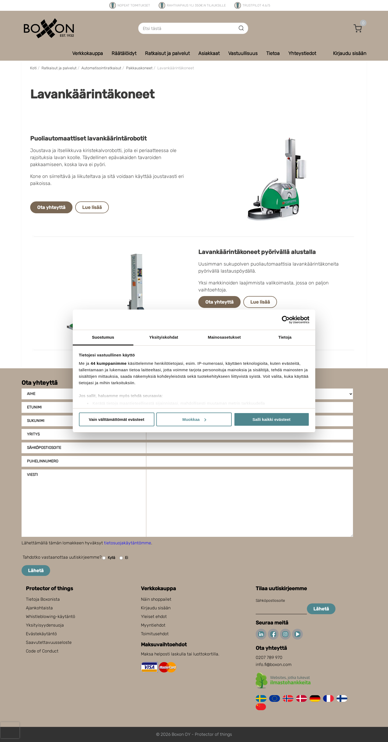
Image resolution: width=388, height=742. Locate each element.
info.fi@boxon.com (274, 664)
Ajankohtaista (39, 607)
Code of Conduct (42, 651)
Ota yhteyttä (51, 207)
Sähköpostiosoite (44, 447)
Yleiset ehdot (154, 616)
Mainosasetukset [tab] (224, 337)
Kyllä (108, 558)
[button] (357, 28)
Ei (123, 558)
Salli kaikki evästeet (271, 419)
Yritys (33, 434)
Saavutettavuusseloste (49, 642)
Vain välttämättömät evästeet (116, 419)
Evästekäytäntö (41, 633)
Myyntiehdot (153, 625)
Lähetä (36, 570)
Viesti (32, 474)
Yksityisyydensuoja (45, 625)
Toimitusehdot (155, 633)
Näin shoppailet (156, 599)
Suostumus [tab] (103, 337)
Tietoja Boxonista (43, 599)
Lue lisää (92, 207)
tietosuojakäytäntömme (127, 542)
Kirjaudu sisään (156, 607)
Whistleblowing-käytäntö (50, 616)
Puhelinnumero (42, 461)
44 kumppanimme (109, 363)
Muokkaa (194, 419)
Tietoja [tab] (285, 337)
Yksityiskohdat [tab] (163, 337)
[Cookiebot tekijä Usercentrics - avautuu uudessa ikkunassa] (285, 320)
